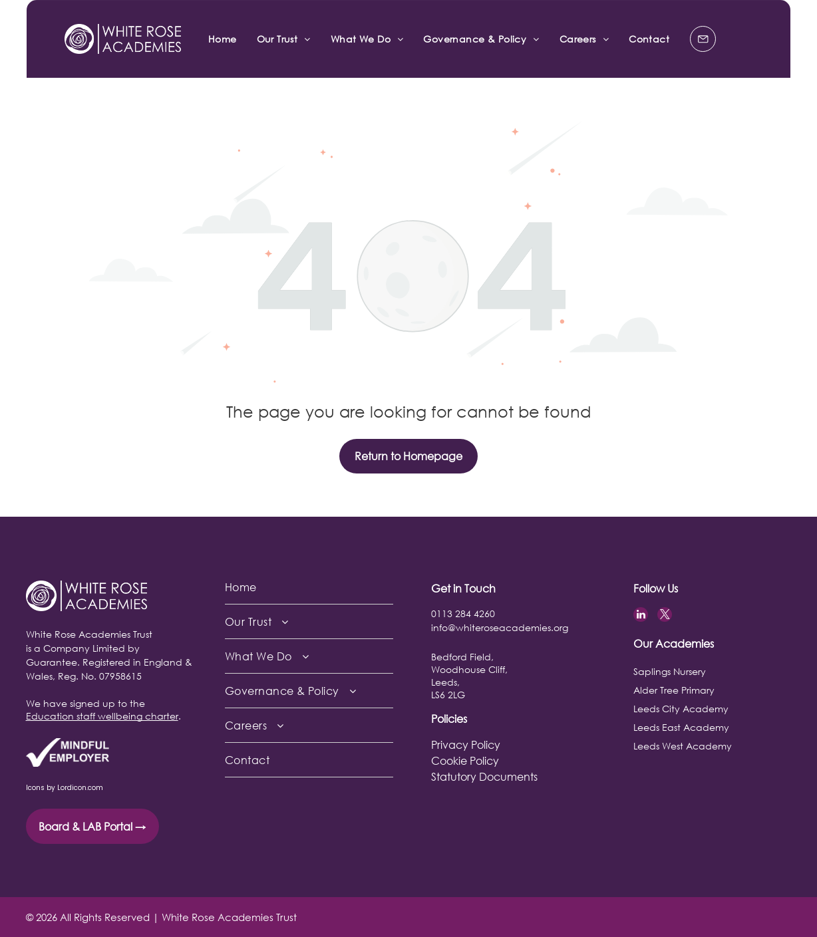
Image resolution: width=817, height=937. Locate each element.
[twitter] (664, 616)
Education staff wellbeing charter (102, 716)
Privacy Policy (465, 744)
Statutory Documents (484, 776)
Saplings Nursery (669, 671)
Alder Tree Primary (674, 690)
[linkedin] (640, 616)
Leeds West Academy (682, 745)
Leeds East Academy (681, 727)
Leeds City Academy (681, 708)
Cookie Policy (465, 760)
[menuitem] (222, 39)
